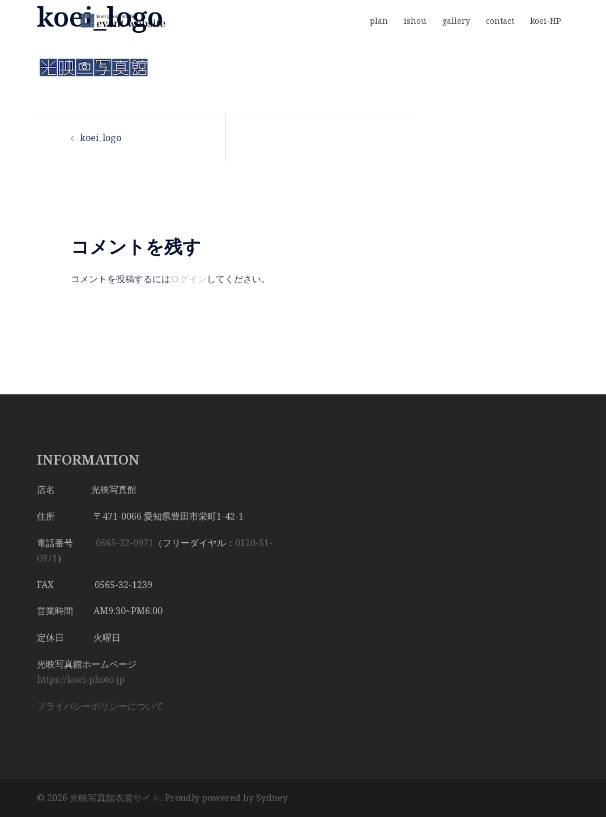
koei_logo (100, 137)
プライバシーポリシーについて (100, 706)
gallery (456, 20)
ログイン (188, 279)
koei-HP (545, 20)
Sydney (272, 798)
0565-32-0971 (124, 543)
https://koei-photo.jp (81, 679)
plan (379, 20)
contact (500, 20)
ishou (415, 20)
